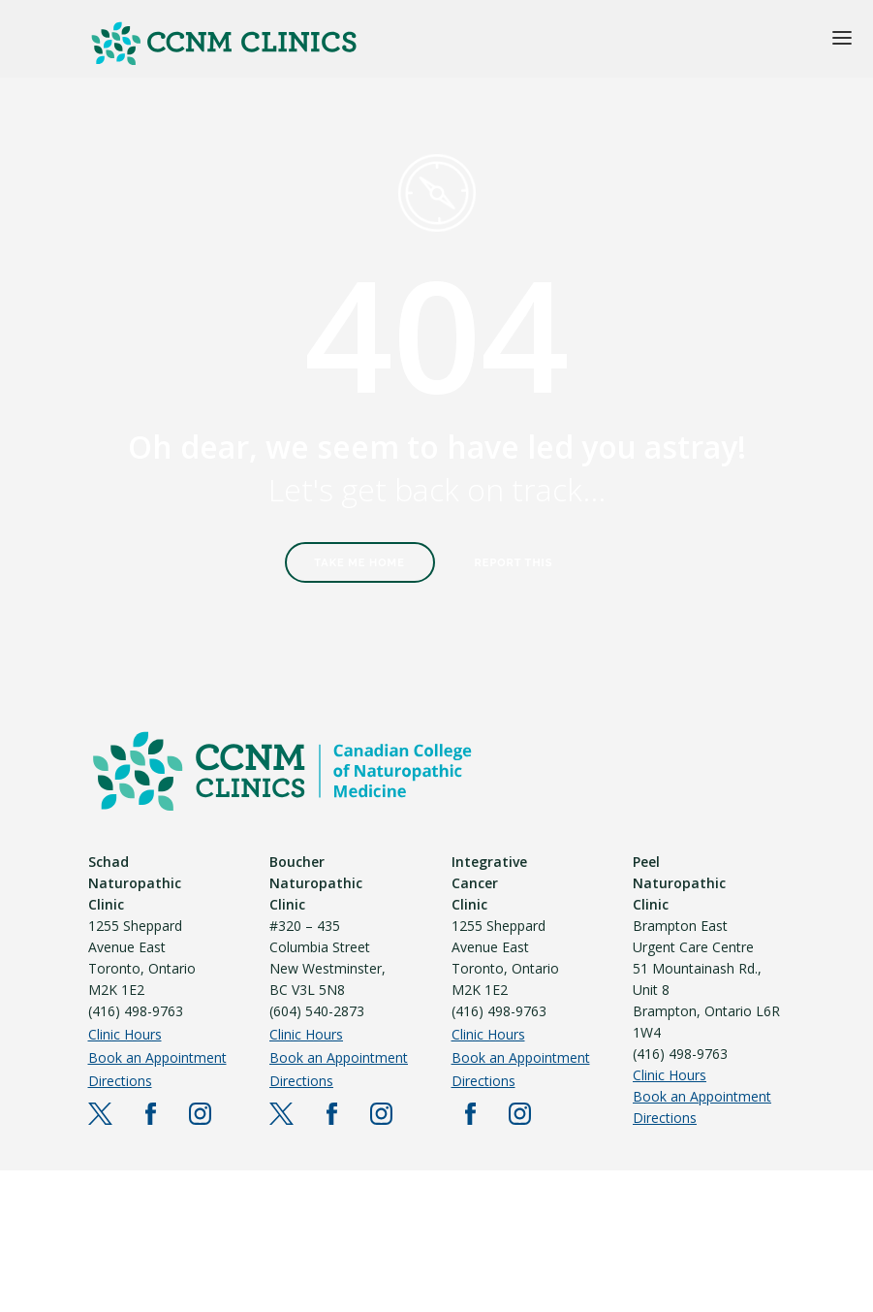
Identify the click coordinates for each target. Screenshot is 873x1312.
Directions (120, 1081)
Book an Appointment (157, 1057)
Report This (513, 563)
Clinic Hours (125, 1034)
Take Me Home (359, 563)
